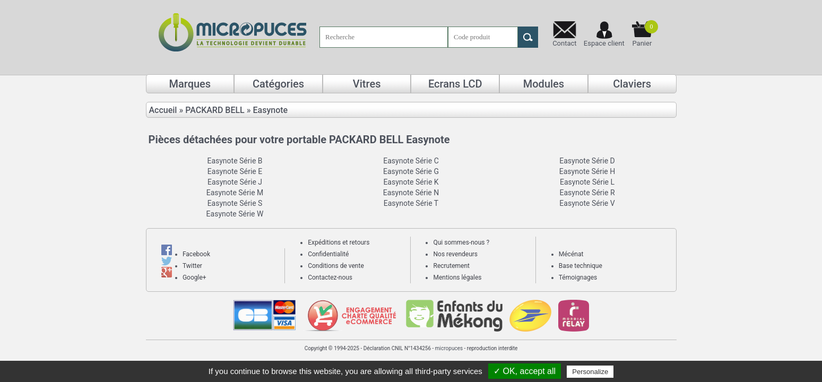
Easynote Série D (587, 161)
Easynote (270, 110)
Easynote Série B (234, 161)
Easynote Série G (411, 171)
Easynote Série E (234, 171)
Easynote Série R (587, 192)
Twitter (192, 266)
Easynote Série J (234, 182)
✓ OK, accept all (525, 371)
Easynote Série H (587, 171)
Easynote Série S (235, 203)
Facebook (196, 254)
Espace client (604, 43)
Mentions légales (457, 277)
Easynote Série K (410, 182)
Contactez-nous (330, 277)
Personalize (590, 372)
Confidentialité (328, 254)
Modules (543, 83)
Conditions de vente (336, 266)
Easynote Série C (411, 161)
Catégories (278, 83)
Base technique (580, 266)
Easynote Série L (587, 182)
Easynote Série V (587, 203)
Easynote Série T (411, 203)
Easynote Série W (235, 214)
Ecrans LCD (455, 83)
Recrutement (451, 266)
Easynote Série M (235, 192)
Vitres (367, 83)
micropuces (449, 348)
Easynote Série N (411, 192)
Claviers (632, 83)
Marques (190, 83)
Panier (644, 33)
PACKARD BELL (215, 110)
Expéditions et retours (338, 242)
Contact (564, 43)
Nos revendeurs (455, 254)
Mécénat (571, 254)
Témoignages (578, 277)
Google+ (194, 277)
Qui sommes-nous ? (461, 242)
